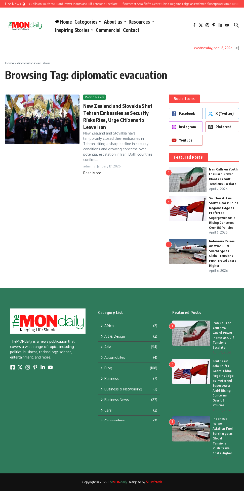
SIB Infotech (154, 482)
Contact (131, 30)
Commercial (108, 30)
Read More (92, 173)
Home (9, 63)
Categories (87, 22)
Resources (141, 22)
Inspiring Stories (74, 30)
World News (94, 97)
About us (115, 22)
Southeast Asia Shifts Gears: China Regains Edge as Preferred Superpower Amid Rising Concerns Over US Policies (223, 213)
